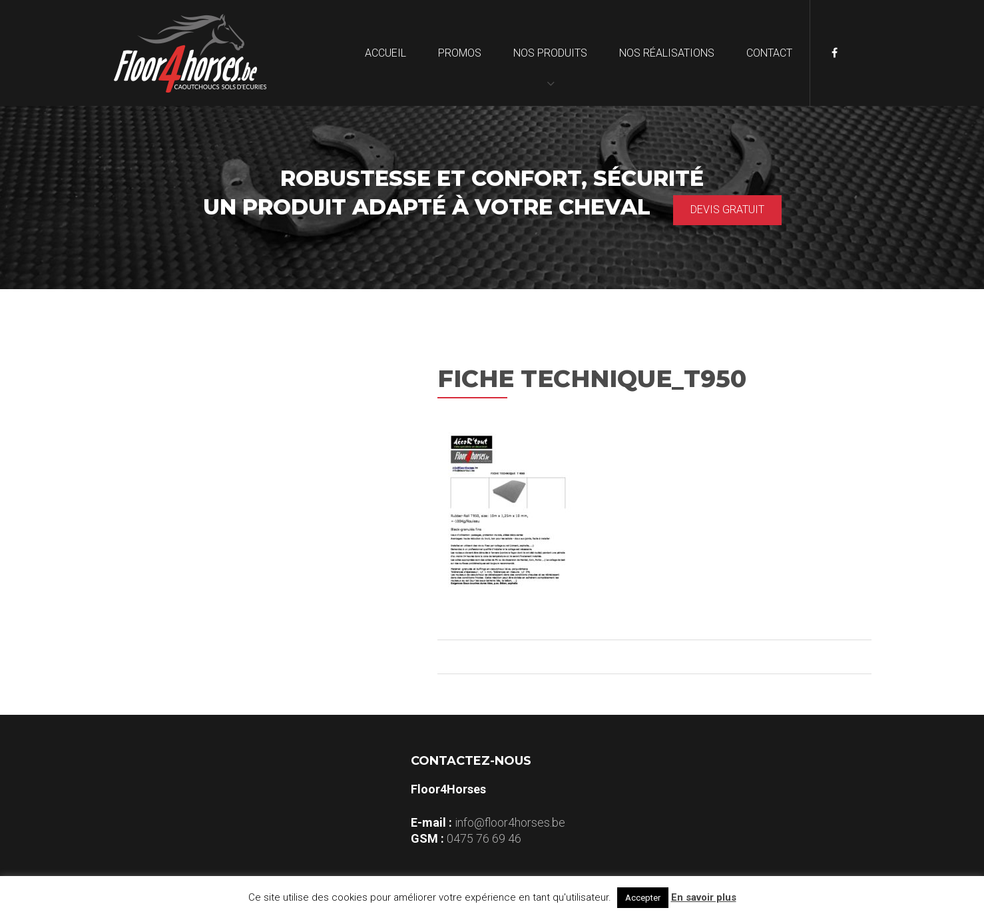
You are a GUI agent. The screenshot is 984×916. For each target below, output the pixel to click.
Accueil (385, 53)
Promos (459, 53)
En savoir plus (703, 897)
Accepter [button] (642, 898)
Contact (769, 53)
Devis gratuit (727, 207)
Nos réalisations (666, 53)
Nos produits (550, 53)
